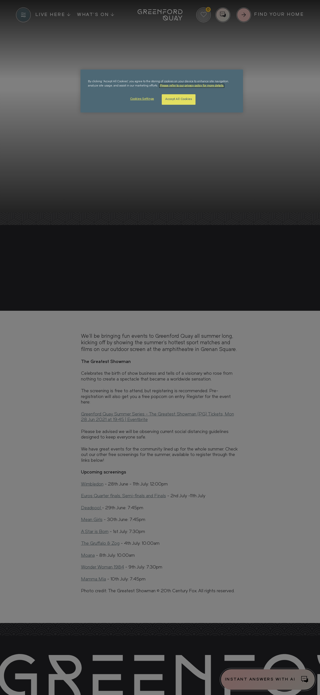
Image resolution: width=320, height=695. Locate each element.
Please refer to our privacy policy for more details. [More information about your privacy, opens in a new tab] (192, 85)
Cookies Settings (142, 99)
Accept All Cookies (178, 99)
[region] (161, 91)
